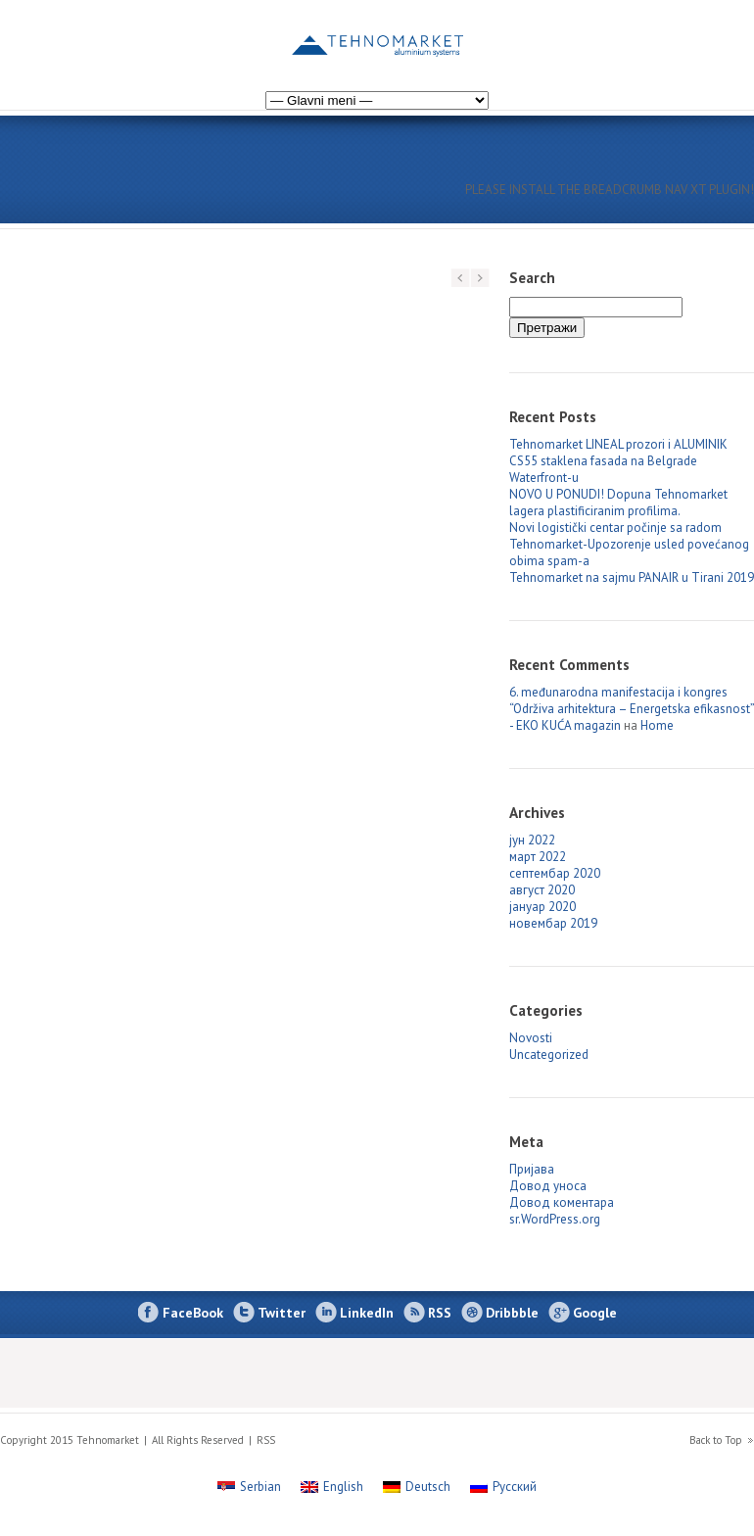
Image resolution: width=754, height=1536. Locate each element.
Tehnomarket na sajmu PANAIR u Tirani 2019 (631, 577)
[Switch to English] (736, 32)
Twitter (282, 1312)
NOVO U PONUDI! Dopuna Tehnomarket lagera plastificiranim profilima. (618, 502)
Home (657, 725)
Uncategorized (549, 1054)
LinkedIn (367, 1312)
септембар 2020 (554, 873)
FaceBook (193, 1312)
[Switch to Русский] (503, 1486)
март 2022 (537, 856)
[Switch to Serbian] (249, 1486)
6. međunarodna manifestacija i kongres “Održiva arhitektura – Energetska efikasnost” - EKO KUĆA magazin (631, 709)
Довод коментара (561, 1202)
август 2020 (542, 890)
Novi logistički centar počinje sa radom (615, 527)
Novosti (530, 1038)
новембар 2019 (553, 923)
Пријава (531, 1169)
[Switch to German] (717, 32)
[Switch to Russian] (697, 32)
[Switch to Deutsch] (416, 1486)
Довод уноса (548, 1185)
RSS (439, 1312)
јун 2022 (532, 840)
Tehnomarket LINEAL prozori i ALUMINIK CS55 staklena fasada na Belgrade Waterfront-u (618, 461)
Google (595, 1312)
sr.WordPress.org (554, 1219)
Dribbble (512, 1312)
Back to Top (715, 1440)
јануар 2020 (542, 906)
